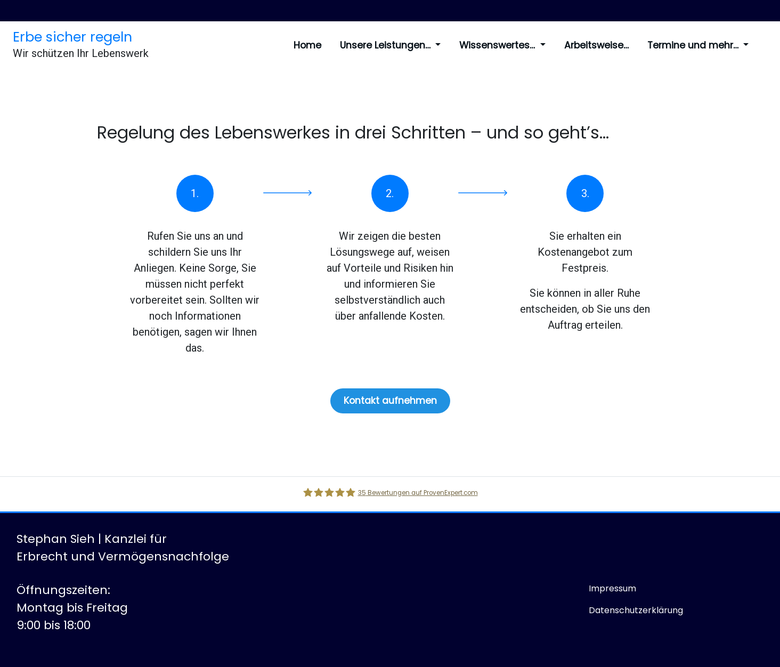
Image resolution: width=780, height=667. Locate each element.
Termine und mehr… (698, 45)
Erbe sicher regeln (72, 36)
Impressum (612, 588)
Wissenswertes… (502, 45)
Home (307, 45)
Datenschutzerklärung (636, 610)
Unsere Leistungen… (390, 45)
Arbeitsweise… (596, 45)
